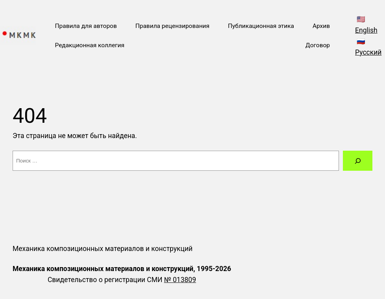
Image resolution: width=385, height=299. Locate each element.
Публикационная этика (261, 26)
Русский (368, 52)
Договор (317, 45)
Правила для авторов (86, 26)
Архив (321, 26)
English (366, 30)
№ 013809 (180, 280)
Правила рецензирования (172, 26)
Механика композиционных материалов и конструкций (102, 249)
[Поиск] (357, 161)
